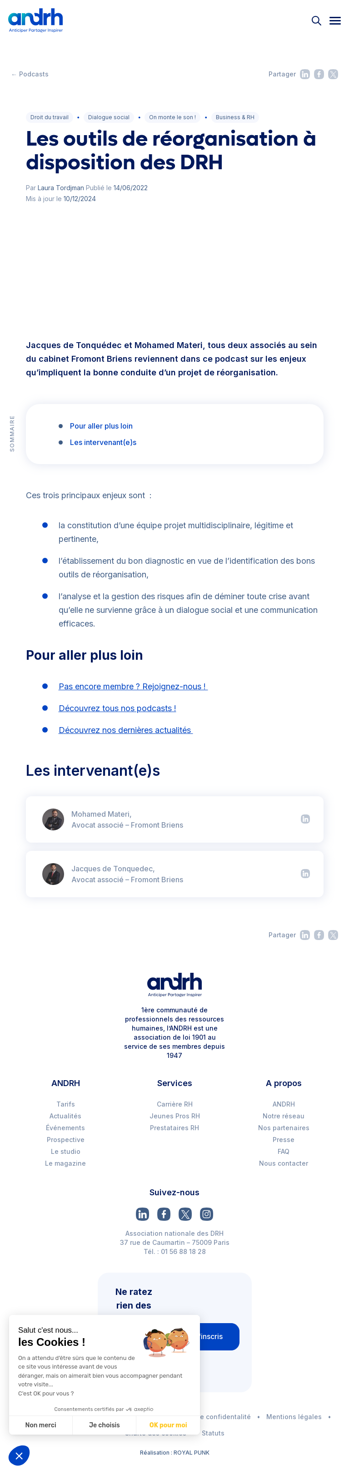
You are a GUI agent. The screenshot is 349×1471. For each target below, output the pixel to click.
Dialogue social (109, 117)
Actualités (65, 1116)
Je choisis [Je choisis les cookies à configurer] (104, 1425)
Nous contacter (283, 1163)
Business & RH (235, 117)
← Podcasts (30, 74)
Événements (65, 1128)
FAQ (283, 1151)
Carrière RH (175, 1104)
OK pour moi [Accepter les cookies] (168, 1425)
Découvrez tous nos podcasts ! (117, 708)
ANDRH (284, 1104)
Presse (283, 1139)
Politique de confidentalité (208, 1416)
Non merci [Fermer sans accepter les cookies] (40, 1425)
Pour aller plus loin (101, 425)
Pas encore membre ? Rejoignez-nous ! (133, 686)
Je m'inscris (202, 1336)
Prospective (66, 1139)
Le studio (65, 1151)
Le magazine (65, 1163)
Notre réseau (283, 1116)
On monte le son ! (172, 117)
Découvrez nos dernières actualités (126, 730)
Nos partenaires (283, 1128)
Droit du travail (49, 117)
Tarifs (65, 1104)
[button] (19, 1455)
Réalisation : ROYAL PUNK (174, 1452)
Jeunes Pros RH (175, 1116)
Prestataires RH (174, 1128)
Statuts (213, 1433)
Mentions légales (294, 1416)
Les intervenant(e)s (103, 442)
